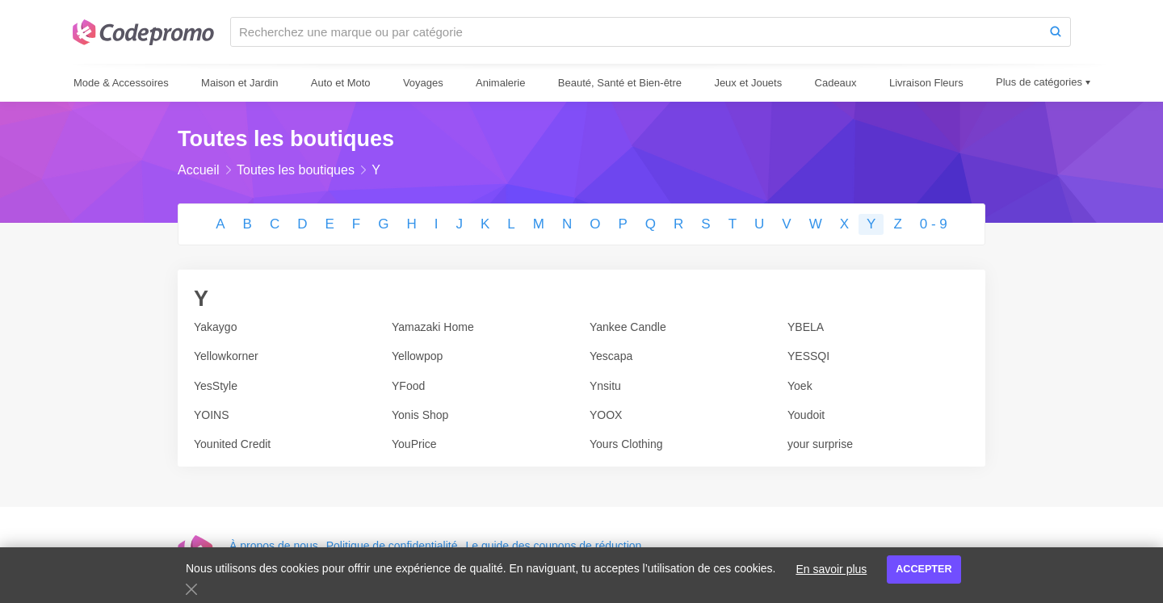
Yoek (799, 385)
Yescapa (611, 356)
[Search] (1055, 32)
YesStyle (215, 385)
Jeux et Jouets (748, 83)
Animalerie (500, 83)
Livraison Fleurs (926, 83)
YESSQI (808, 356)
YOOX (606, 414)
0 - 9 (933, 224)
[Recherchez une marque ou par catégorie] (636, 32)
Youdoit (806, 414)
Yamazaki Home (433, 326)
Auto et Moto (341, 83)
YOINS (211, 414)
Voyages (423, 83)
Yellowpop (417, 356)
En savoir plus (831, 569)
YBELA (805, 326)
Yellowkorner (226, 356)
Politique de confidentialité (392, 545)
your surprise (820, 444)
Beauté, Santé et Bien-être (620, 83)
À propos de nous (273, 545)
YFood (408, 385)
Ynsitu (605, 385)
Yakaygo (215, 326)
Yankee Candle (628, 326)
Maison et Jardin (239, 83)
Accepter (923, 569)
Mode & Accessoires (121, 83)
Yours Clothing (626, 444)
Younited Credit (232, 444)
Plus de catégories (1039, 82)
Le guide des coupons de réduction (553, 545)
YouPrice (414, 444)
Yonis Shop (420, 414)
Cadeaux (836, 83)
